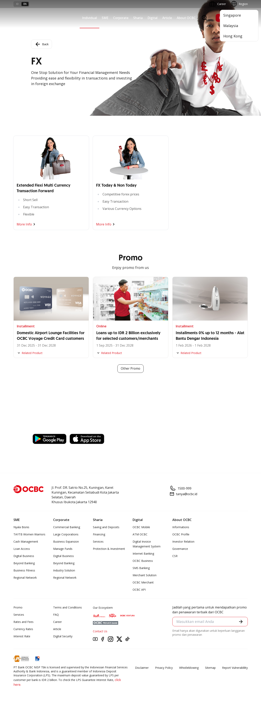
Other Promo (130, 368)
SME (105, 18)
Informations (180, 527)
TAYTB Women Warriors (29, 534)
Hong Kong (232, 36)
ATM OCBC (140, 534)
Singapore (232, 15)
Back (42, 44)
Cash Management (25, 541)
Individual (89, 18)
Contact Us (100, 631)
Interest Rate (21, 636)
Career (57, 622)
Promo (17, 607)
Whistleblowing (189, 668)
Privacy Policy (164, 668)
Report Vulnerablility (235, 668)
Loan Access (21, 549)
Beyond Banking (24, 563)
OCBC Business (143, 561)
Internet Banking (143, 553)
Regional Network (25, 577)
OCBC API (139, 589)
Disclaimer (142, 668)
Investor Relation (183, 541)
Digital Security (62, 636)
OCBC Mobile (141, 527)
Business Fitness (24, 570)
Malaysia (230, 25)
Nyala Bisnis (21, 527)
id (17, 4)
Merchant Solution (144, 575)
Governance (180, 549)
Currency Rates (23, 629)
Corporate (120, 18)
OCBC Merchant (143, 582)
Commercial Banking (66, 527)
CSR (175, 556)
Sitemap (210, 668)
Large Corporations (65, 534)
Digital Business (23, 556)
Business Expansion (66, 541)
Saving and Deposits (106, 527)
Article (167, 18)
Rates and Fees (23, 622)
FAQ (56, 614)
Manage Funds (62, 549)
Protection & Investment (109, 549)
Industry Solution (64, 570)
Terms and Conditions (67, 607)
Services (98, 541)
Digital (152, 18)
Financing (99, 534)
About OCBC (186, 18)
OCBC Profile (180, 534)
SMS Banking (141, 568)
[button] (240, 621)
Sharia (138, 18)
